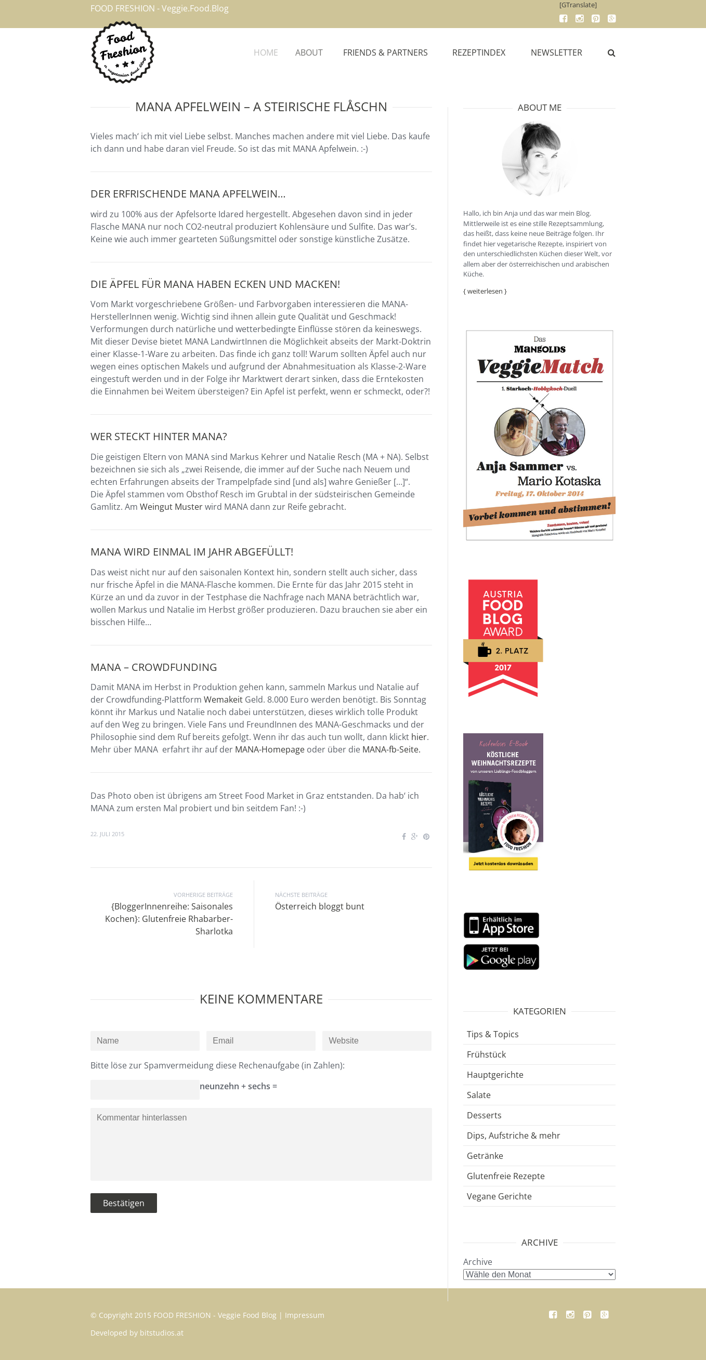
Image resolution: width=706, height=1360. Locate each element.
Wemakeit (223, 699)
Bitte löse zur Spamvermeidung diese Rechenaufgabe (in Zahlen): (217, 1065)
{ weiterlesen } (485, 291)
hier (419, 737)
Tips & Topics (493, 1034)
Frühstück (486, 1054)
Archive (477, 1261)
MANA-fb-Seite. (391, 749)
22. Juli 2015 (107, 834)
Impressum (304, 1315)
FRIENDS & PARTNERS (391, 52)
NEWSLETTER (556, 52)
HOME (271, 52)
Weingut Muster (171, 506)
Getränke (485, 1155)
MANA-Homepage (270, 749)
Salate (479, 1095)
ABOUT (317, 52)
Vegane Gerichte (499, 1196)
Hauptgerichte (495, 1074)
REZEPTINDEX (479, 52)
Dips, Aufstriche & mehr (513, 1135)
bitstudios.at (162, 1333)
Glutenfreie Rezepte (506, 1176)
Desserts (484, 1115)
